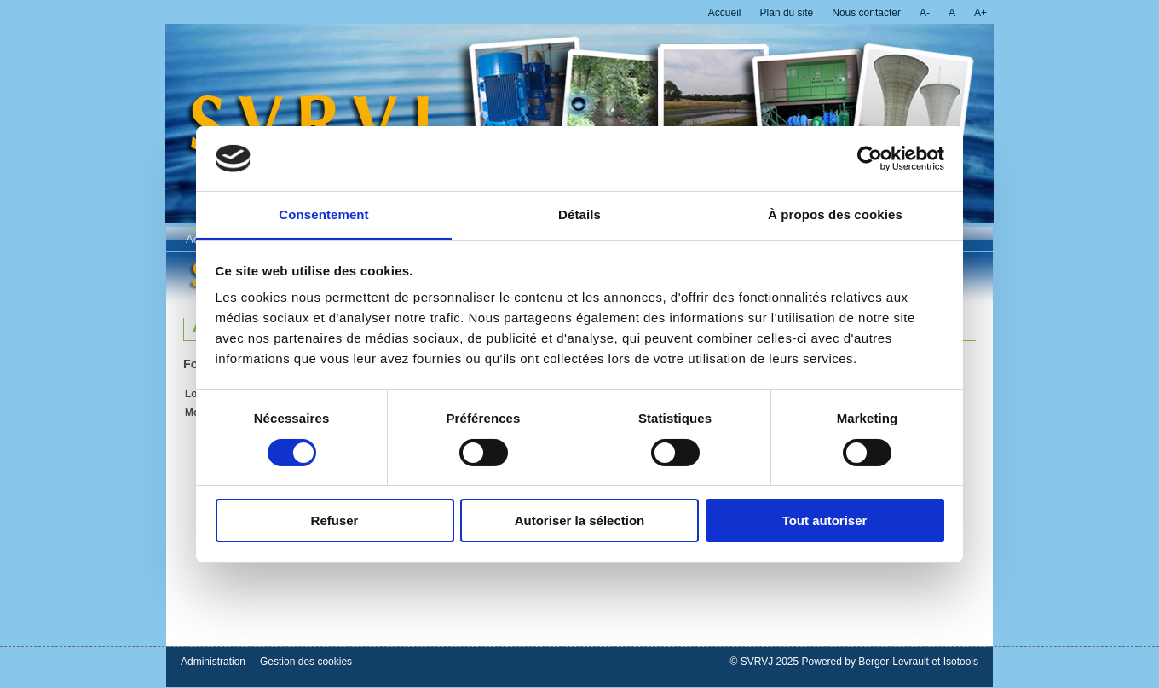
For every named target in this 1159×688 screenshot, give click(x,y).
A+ (980, 13)
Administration (213, 662)
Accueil (724, 13)
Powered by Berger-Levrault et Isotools (890, 662)
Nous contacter (866, 13)
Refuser (335, 520)
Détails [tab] (579, 214)
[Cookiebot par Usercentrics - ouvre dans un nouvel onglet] (869, 158)
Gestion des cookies (306, 662)
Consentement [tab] (323, 214)
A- (925, 13)
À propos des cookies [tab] (835, 214)
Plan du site (787, 13)
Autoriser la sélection (580, 520)
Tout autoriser (825, 520)
